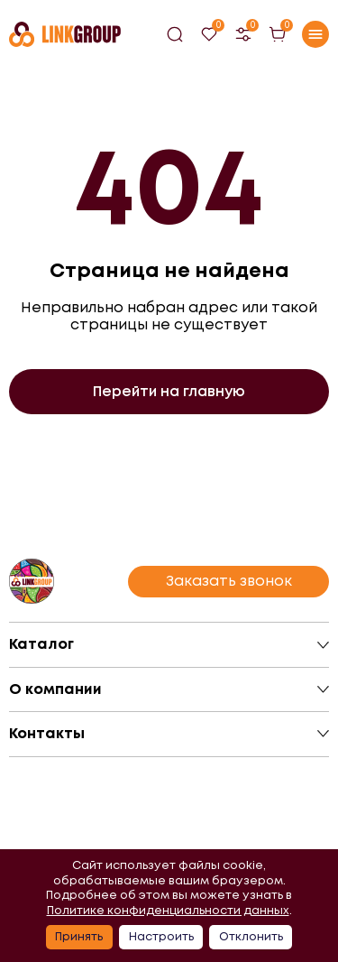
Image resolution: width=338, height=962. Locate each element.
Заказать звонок (229, 580)
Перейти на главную (169, 391)
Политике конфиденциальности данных (168, 910)
